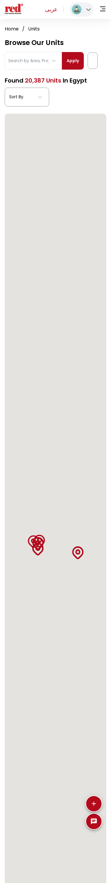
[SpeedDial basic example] (94, 821)
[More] (94, 803)
